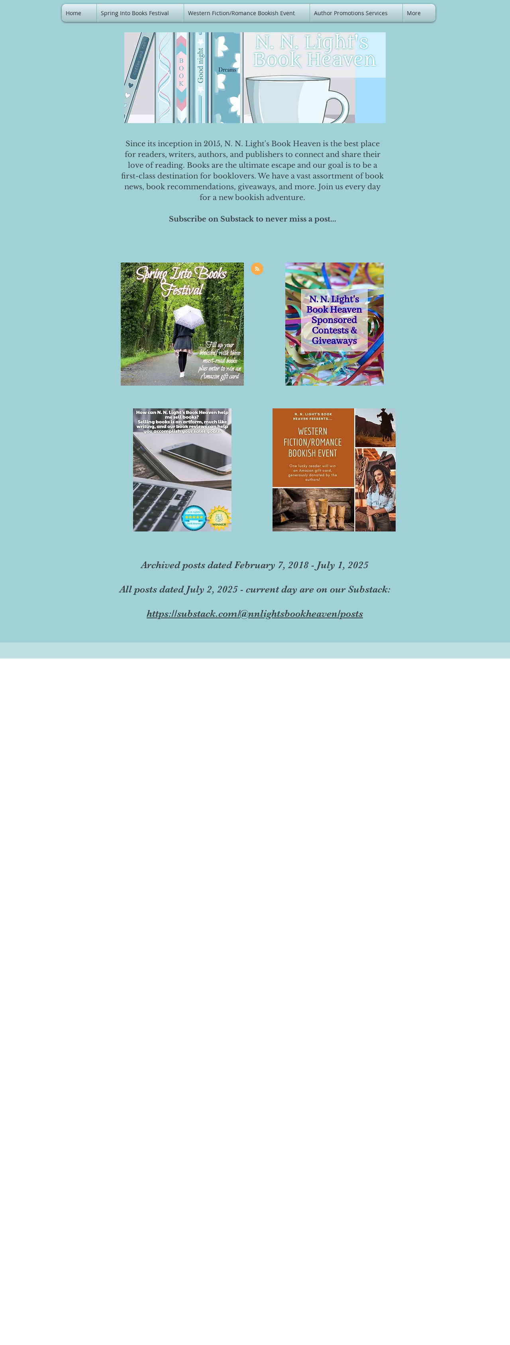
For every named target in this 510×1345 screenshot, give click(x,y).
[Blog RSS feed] (257, 269)
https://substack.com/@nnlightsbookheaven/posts (255, 613)
